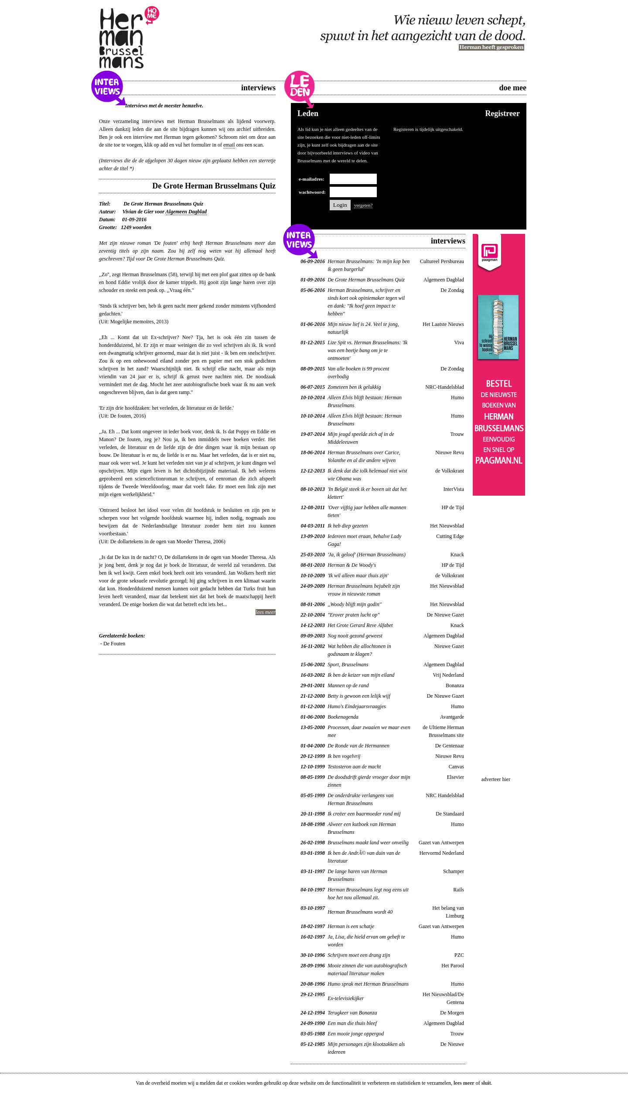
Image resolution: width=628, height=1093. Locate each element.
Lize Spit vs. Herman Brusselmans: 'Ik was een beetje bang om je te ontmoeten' (367, 350)
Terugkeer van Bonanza (352, 1013)
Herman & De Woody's (352, 565)
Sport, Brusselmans (348, 664)
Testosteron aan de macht (354, 767)
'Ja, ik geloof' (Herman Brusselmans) (367, 555)
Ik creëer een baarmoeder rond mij (364, 814)
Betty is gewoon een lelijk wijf (359, 696)
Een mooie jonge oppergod (356, 1034)
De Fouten (114, 644)
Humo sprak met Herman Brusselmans (368, 984)
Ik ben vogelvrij (344, 756)
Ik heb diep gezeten (348, 526)
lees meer (266, 612)
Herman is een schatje (351, 926)
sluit (486, 1083)
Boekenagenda (343, 717)
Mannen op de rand (348, 685)
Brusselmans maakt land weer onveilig (368, 842)
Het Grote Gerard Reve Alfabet (360, 625)
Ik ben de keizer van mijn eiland (361, 675)
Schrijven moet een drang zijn (359, 955)
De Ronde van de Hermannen (358, 746)
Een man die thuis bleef (352, 1023)
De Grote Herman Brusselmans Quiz (366, 280)
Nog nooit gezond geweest (355, 636)
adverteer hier (495, 779)
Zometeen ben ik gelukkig (354, 387)
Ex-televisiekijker (346, 998)
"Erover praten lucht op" (353, 615)
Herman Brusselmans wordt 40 (360, 912)
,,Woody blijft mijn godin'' (355, 604)
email (229, 145)
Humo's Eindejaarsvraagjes (357, 706)
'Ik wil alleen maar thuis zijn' (358, 575)
